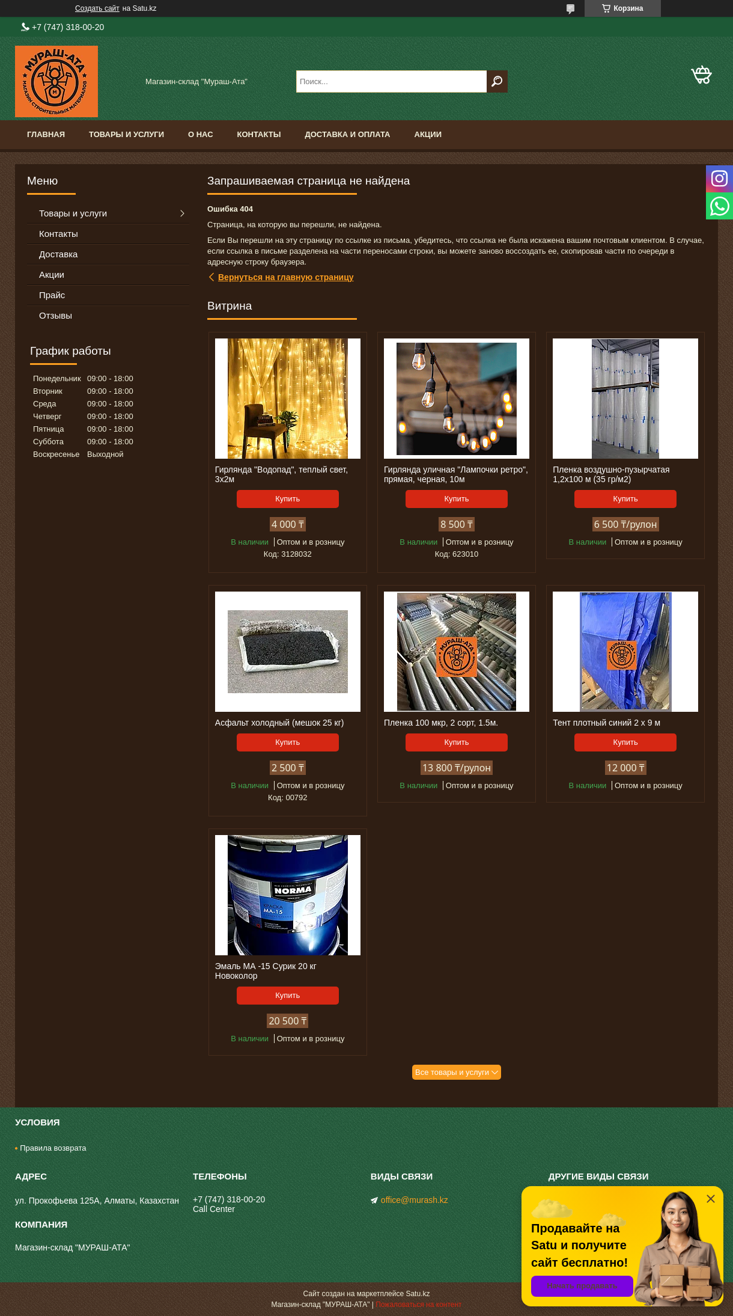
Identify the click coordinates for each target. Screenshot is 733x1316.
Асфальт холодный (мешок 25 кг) (279, 722)
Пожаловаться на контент (418, 1304)
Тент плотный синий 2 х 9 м (606, 722)
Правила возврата (53, 1147)
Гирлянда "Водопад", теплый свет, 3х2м (281, 474)
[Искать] (497, 81)
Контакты (259, 134)
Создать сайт (97, 8)
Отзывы (55, 315)
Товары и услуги (126, 134)
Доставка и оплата (347, 134)
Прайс (52, 295)
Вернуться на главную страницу (286, 277)
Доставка (58, 254)
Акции (428, 134)
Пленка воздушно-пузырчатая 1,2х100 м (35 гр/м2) (611, 474)
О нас (200, 134)
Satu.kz (418, 1294)
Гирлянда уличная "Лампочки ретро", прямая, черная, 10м (456, 474)
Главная (46, 134)
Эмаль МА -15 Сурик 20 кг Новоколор (266, 971)
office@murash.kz (414, 1200)
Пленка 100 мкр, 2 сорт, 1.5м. (441, 722)
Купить (287, 498)
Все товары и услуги (452, 1072)
